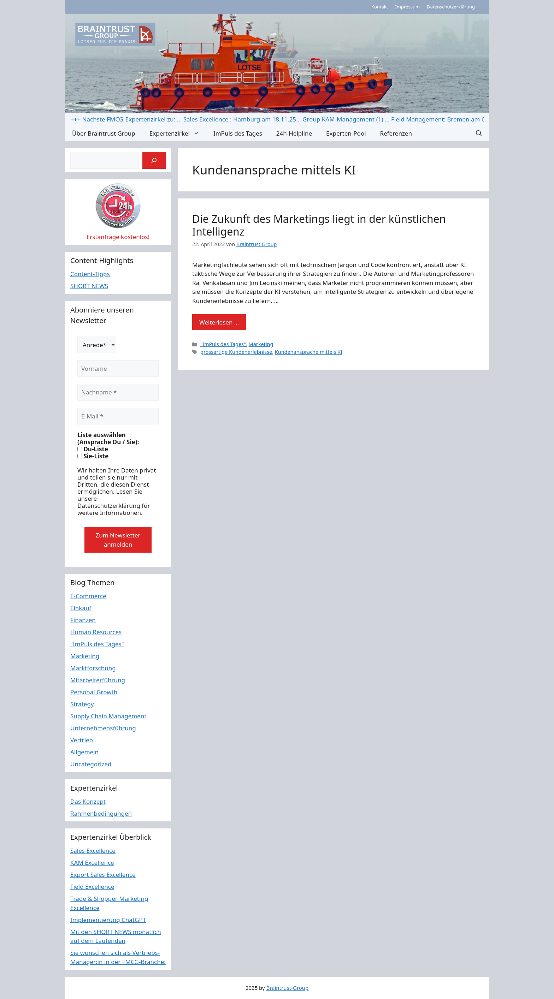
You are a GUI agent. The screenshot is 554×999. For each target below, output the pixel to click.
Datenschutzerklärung (451, 7)
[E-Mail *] (118, 416)
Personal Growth (93, 692)
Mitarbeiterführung (97, 680)
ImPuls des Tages (237, 133)
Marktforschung (93, 668)
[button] (479, 133)
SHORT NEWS (89, 286)
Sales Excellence (93, 850)
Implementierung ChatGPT (108, 920)
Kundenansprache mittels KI (308, 352)
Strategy (82, 704)
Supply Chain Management (108, 716)
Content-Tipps (90, 274)
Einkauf (80, 608)
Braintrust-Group (287, 987)
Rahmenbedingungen (101, 813)
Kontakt (379, 7)
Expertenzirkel (177, 133)
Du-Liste (92, 449)
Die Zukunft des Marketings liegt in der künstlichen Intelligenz (319, 225)
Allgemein (84, 752)
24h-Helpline (294, 133)
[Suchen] (154, 160)
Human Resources (96, 632)
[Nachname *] (118, 392)
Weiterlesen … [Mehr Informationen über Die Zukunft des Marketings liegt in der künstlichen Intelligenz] (219, 322)
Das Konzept (88, 801)
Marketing (261, 344)
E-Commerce (88, 596)
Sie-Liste (92, 456)
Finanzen (83, 620)
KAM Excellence (92, 862)
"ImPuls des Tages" (223, 344)
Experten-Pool (346, 133)
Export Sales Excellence (103, 874)
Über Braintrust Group (103, 133)
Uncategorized (91, 764)
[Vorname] (118, 368)
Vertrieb (81, 740)
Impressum (407, 7)
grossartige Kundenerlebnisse (236, 352)
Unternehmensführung (103, 728)
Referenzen (396, 133)
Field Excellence (92, 886)
